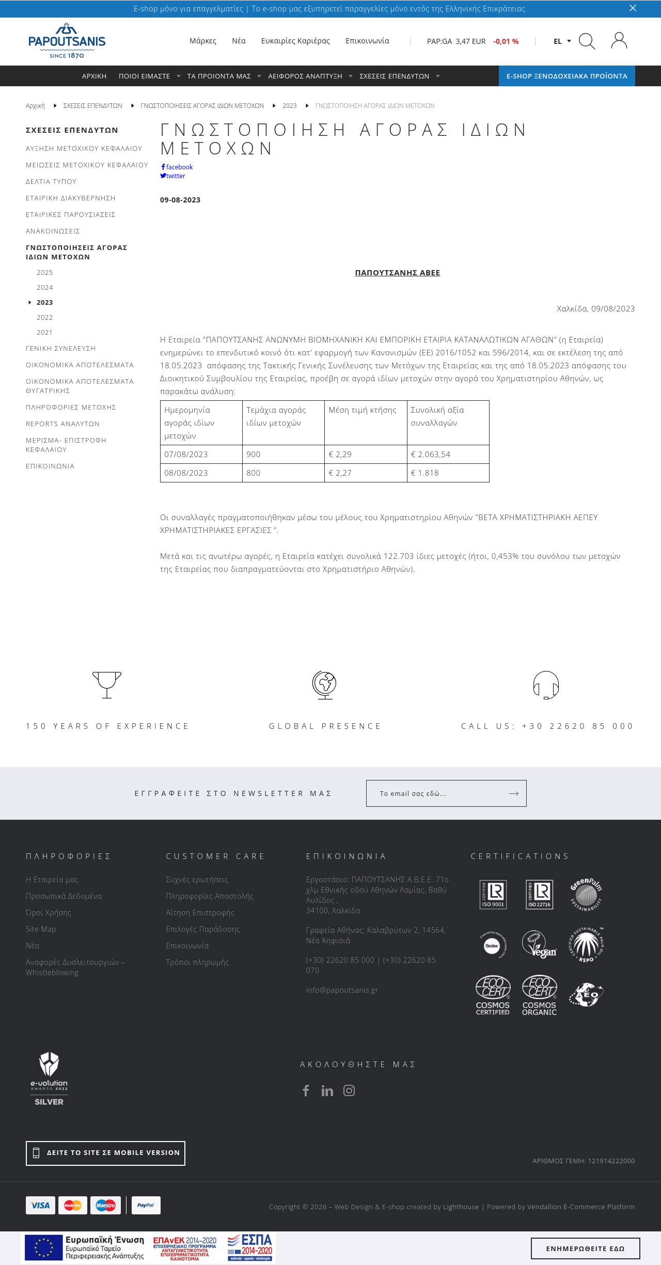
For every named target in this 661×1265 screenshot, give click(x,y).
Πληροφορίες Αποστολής (210, 896)
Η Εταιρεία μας (52, 879)
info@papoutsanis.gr (342, 990)
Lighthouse (461, 1206)
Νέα (32, 945)
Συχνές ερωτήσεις (197, 879)
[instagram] (349, 1090)
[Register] (514, 793)
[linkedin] (327, 1090)
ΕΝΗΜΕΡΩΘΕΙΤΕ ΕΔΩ (585, 1248)
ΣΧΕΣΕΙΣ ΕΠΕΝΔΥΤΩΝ (72, 129)
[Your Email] (439, 793)
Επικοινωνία (187, 945)
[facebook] (305, 1090)
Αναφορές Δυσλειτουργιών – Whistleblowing (75, 967)
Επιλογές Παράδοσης (203, 929)
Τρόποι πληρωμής (197, 962)
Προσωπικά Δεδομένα (64, 896)
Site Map (41, 929)
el (558, 41)
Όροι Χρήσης (49, 912)
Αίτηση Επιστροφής (200, 912)
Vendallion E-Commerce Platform (581, 1206)
